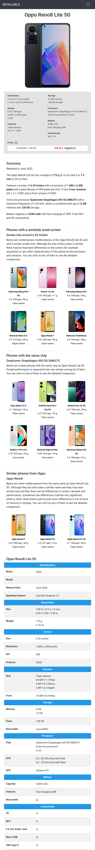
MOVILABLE (11, 4)
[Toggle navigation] (87, 4)
